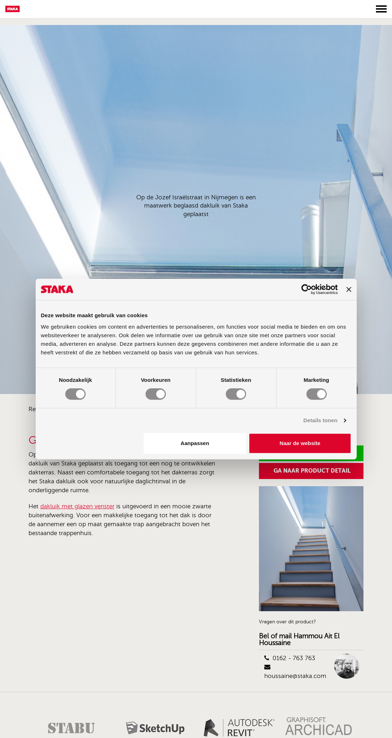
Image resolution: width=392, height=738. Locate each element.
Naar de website (300, 443)
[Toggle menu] (381, 9)
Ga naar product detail (312, 470)
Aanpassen (194, 443)
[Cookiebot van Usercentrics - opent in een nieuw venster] (306, 289)
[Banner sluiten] (348, 289)
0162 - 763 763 (289, 658)
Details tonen (320, 420)
